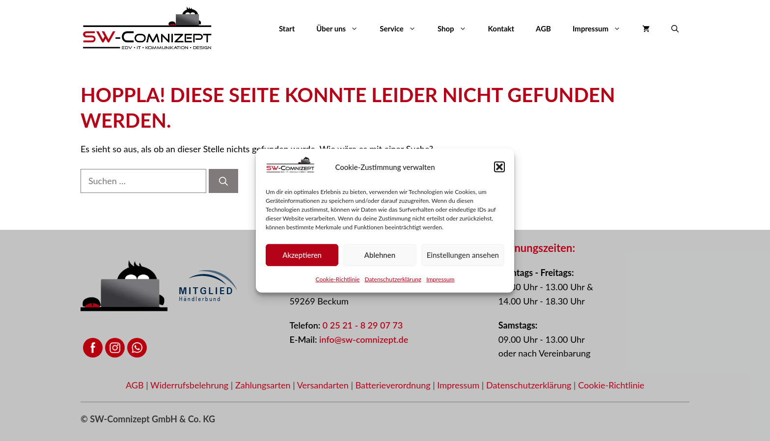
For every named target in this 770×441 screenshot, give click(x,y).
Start (287, 28)
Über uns (342, 28)
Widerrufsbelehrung (190, 385)
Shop (457, 28)
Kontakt (501, 28)
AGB (543, 28)
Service (403, 28)
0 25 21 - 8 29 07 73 (363, 325)
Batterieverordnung (394, 385)
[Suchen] (223, 181)
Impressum (440, 282)
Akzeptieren (302, 257)
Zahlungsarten (264, 385)
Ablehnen (379, 257)
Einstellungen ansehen (463, 257)
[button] (499, 170)
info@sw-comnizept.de (363, 339)
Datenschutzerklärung (392, 282)
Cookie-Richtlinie (338, 282)
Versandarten (324, 385)
